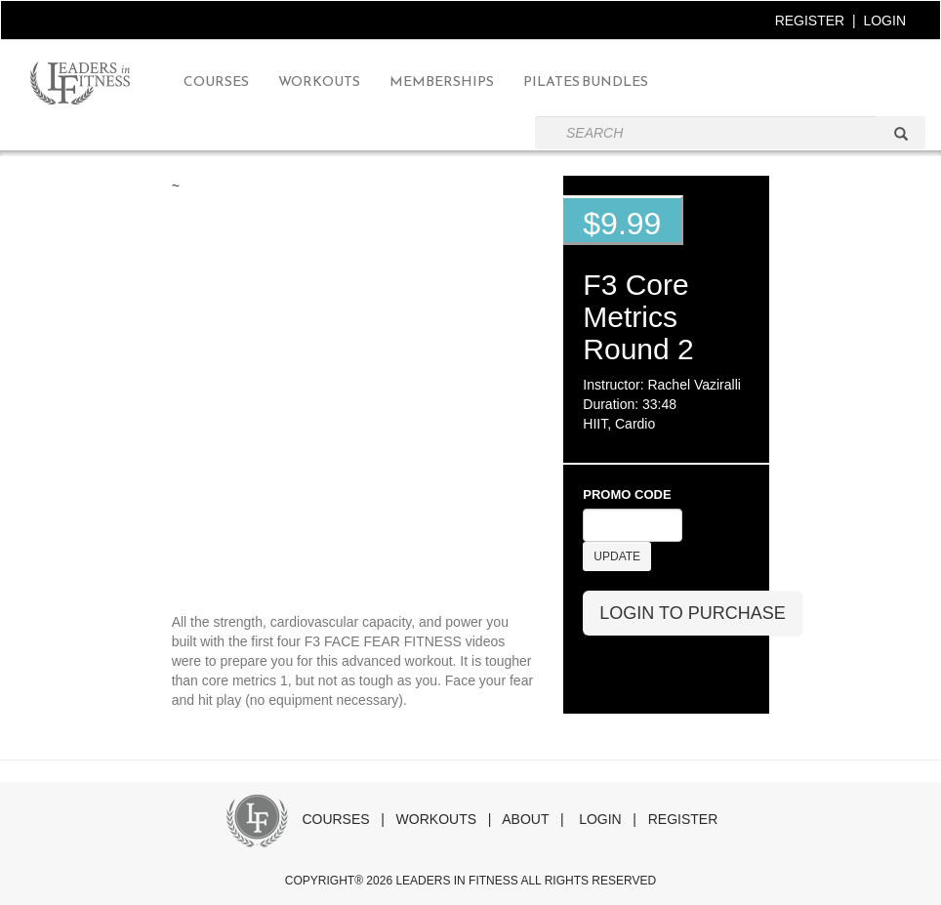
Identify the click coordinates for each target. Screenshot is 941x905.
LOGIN (884, 20)
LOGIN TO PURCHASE (692, 613)
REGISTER (810, 20)
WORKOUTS (436, 819)
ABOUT (525, 819)
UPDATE (616, 556)
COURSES (335, 819)
